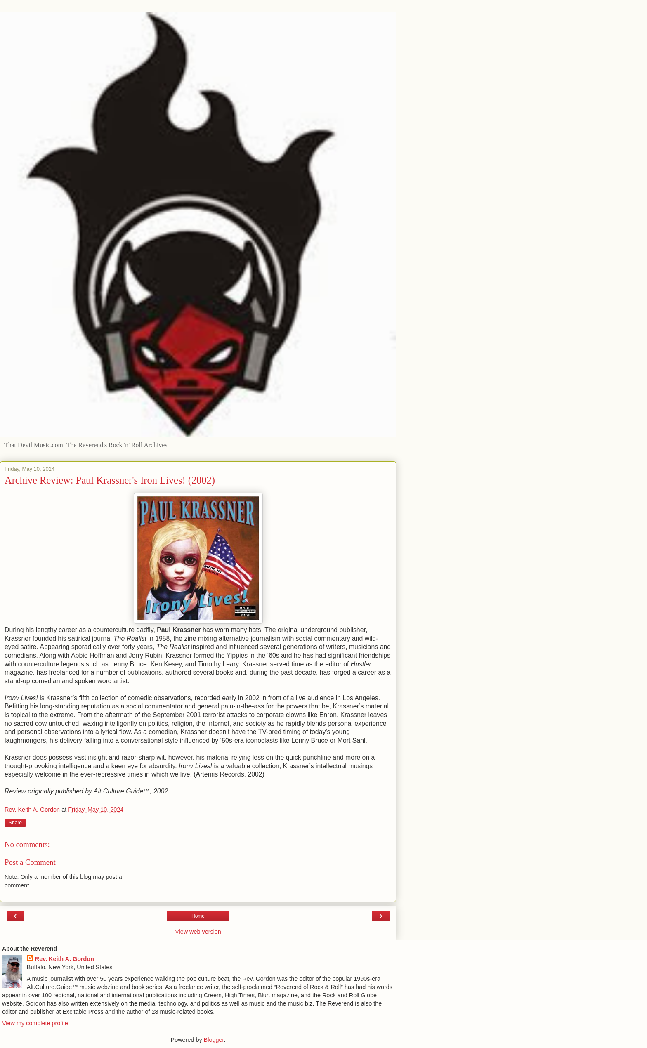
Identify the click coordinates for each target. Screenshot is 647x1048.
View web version (198, 931)
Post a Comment (30, 862)
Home (198, 916)
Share (15, 823)
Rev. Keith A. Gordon (64, 959)
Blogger (214, 1039)
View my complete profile (35, 1023)
